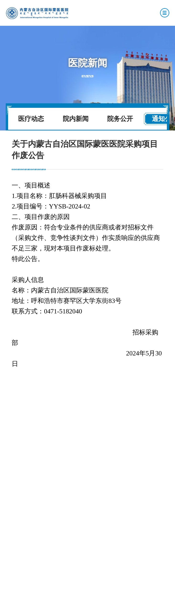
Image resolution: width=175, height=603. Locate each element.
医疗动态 (31, 118)
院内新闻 (76, 118)
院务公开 (120, 118)
